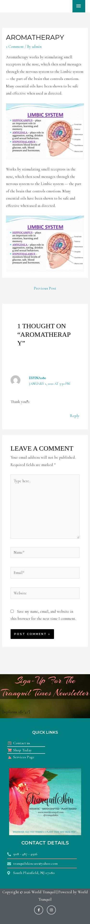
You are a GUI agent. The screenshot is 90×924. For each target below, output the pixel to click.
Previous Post (45, 288)
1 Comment (15, 46)
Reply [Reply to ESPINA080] (74, 415)
